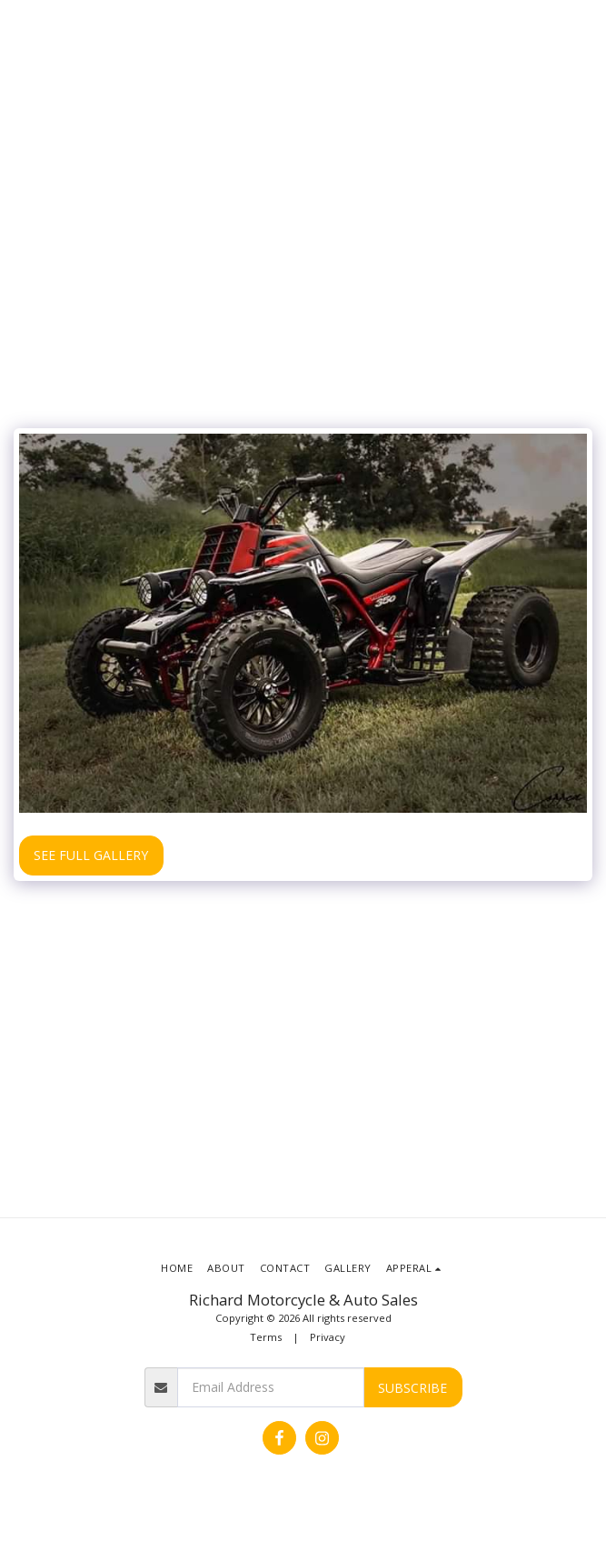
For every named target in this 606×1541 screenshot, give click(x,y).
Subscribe (412, 1387)
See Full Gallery (91, 855)
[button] (415, 1268)
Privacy (327, 1337)
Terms (266, 1337)
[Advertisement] (303, 282)
